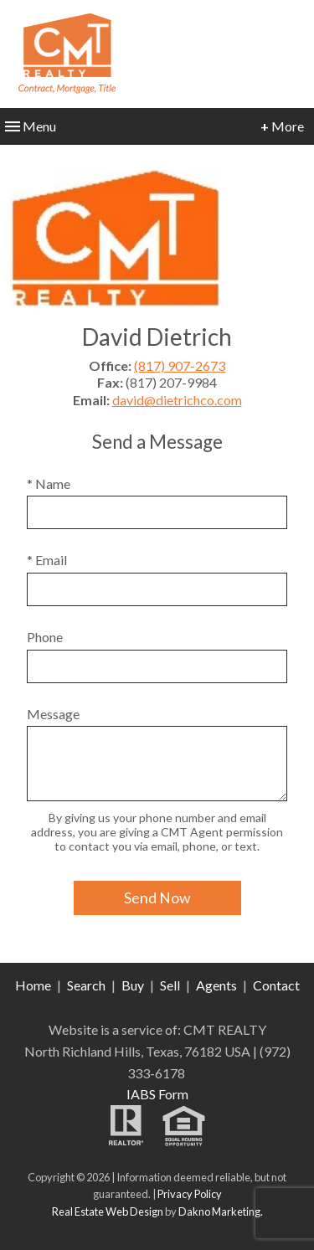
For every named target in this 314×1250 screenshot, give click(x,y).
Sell (170, 985)
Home (33, 985)
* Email (47, 560)
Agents (216, 985)
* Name (48, 483)
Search (86, 985)
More (282, 126)
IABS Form (157, 1094)
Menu (30, 126)
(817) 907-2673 (179, 365)
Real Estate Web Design (107, 1211)
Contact (276, 985)
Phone (45, 637)
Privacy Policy (189, 1194)
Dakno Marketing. (220, 1211)
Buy (132, 985)
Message (53, 714)
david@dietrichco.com (177, 400)
